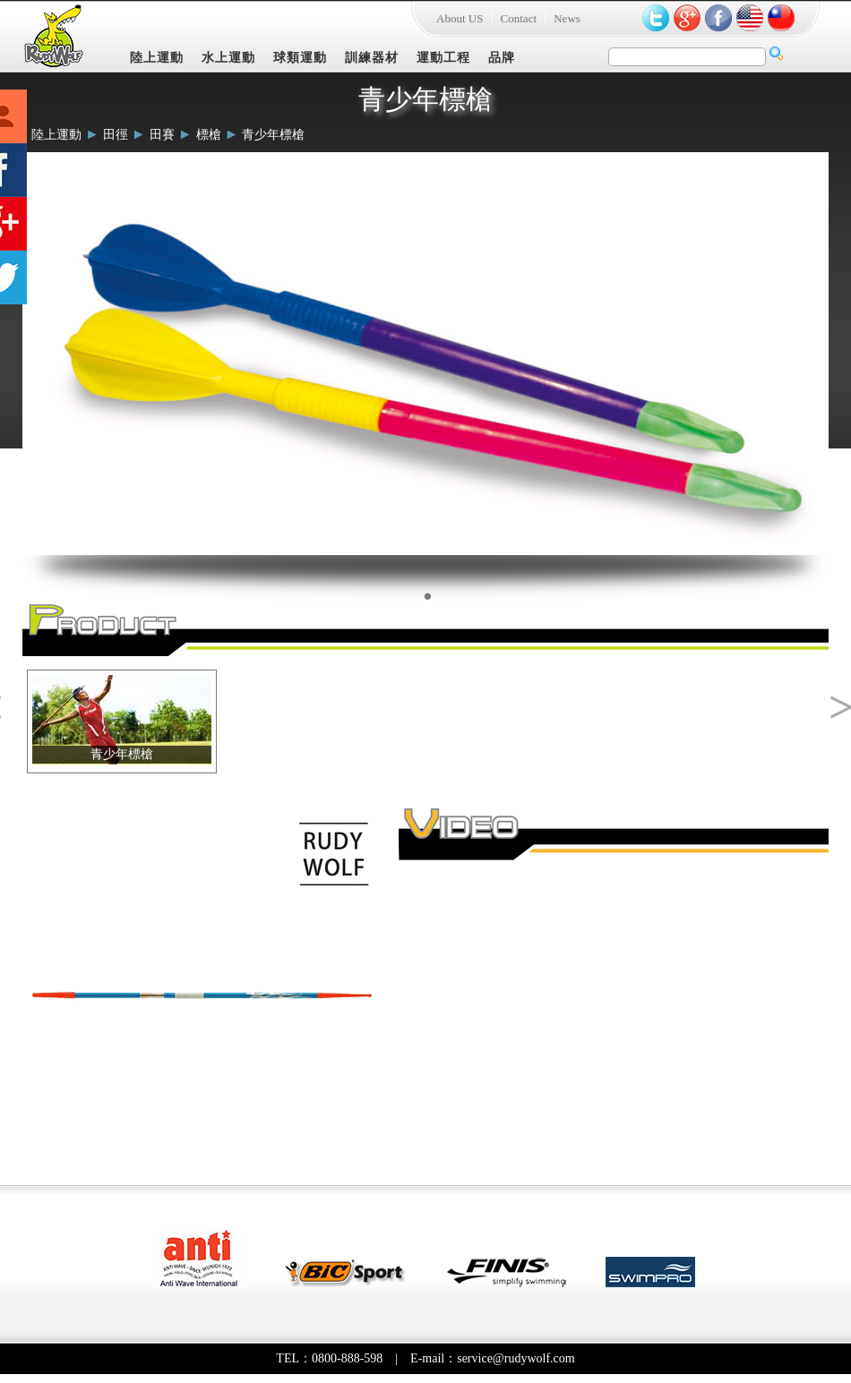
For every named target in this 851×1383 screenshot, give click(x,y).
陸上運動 (157, 57)
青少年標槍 (273, 134)
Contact (519, 18)
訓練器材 (372, 57)
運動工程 (443, 57)
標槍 (208, 134)
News (567, 18)
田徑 (115, 134)
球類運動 (300, 57)
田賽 (162, 134)
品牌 (501, 57)
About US (459, 18)
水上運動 (228, 57)
